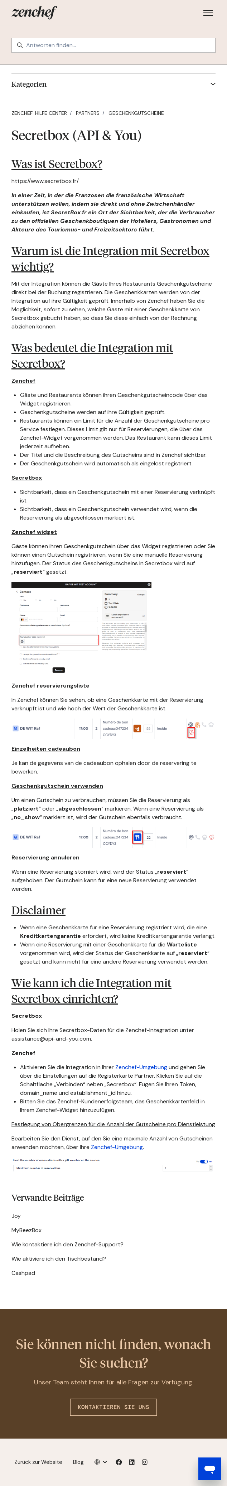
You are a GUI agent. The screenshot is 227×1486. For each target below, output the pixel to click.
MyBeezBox (26, 1230)
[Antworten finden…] (113, 45)
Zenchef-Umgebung (141, 1067)
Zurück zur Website (38, 1462)
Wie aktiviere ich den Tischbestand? (58, 1258)
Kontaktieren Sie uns (113, 1407)
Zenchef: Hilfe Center (39, 113)
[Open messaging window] (209, 1468)
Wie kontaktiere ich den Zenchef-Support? (67, 1244)
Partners (88, 113)
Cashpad (23, 1273)
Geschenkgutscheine (136, 113)
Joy (16, 1216)
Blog (78, 1462)
